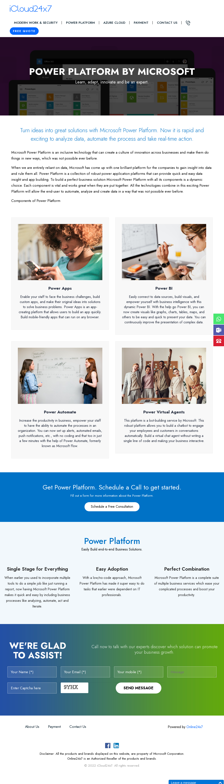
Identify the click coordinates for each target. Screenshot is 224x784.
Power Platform (80, 22)
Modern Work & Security (36, 22)
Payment (141, 22)
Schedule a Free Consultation (112, 506)
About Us (32, 726)
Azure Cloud (114, 22)
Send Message (139, 688)
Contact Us (167, 22)
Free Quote (24, 31)
